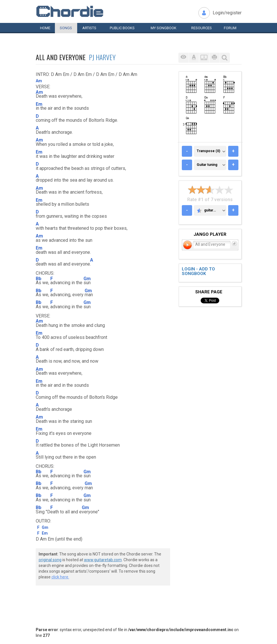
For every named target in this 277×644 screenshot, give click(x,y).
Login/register (227, 12)
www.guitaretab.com (103, 559)
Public (122, 28)
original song (50, 559)
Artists (89, 28)
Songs (66, 28)
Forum (230, 28)
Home (45, 28)
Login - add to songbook (198, 271)
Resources (201, 28)
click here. (60, 577)
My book (163, 28)
